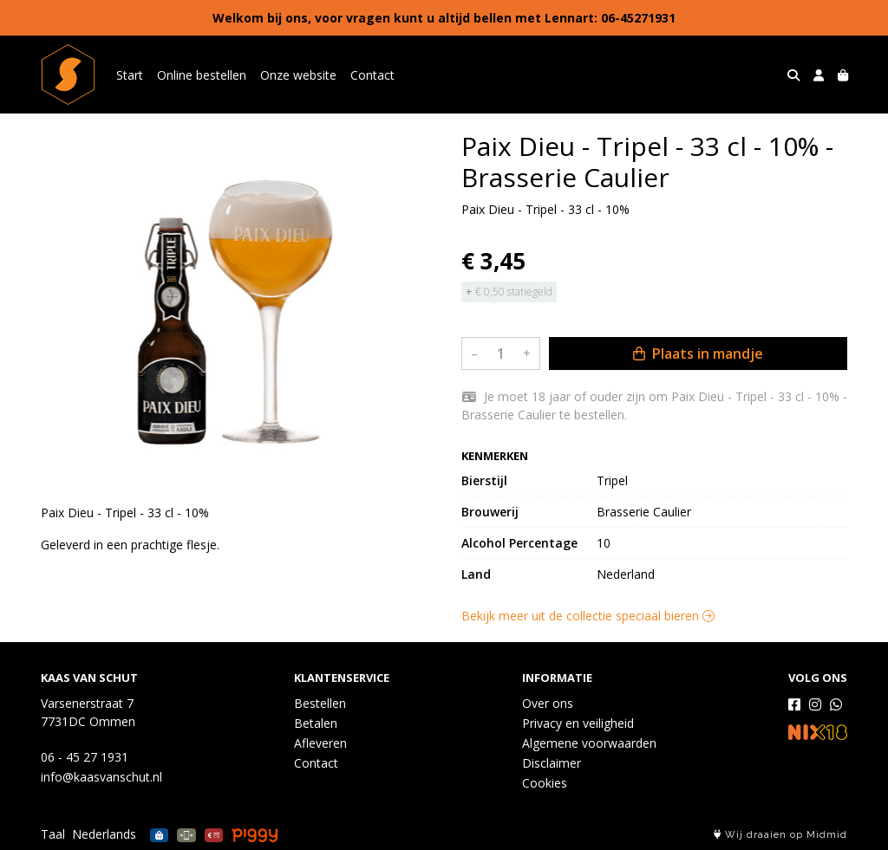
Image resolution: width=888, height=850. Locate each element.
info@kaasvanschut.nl (101, 777)
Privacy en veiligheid (578, 723)
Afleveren (320, 743)
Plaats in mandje (698, 353)
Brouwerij (490, 511)
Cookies (544, 783)
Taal (53, 834)
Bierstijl (484, 480)
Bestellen (320, 703)
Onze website (298, 75)
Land (476, 574)
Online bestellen (201, 75)
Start (129, 75)
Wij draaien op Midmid (780, 834)
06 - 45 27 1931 (84, 757)
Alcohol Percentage (519, 543)
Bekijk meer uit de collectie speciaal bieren (588, 615)
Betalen (315, 723)
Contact (372, 75)
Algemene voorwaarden (589, 743)
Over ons (547, 703)
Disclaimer (551, 763)
